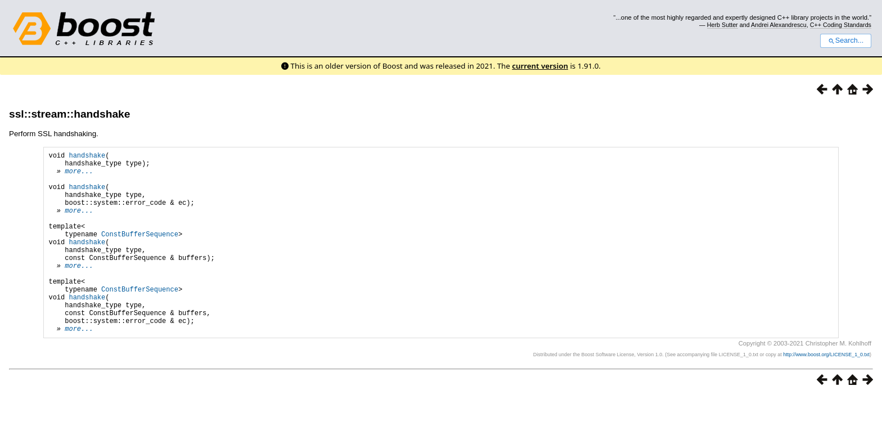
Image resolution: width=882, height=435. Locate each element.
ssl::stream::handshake (69, 114)
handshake (87, 157)
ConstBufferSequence (139, 252)
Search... (845, 40)
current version (540, 66)
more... (79, 176)
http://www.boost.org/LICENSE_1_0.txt (826, 393)
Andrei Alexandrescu (779, 24)
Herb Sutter (722, 24)
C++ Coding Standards (840, 24)
